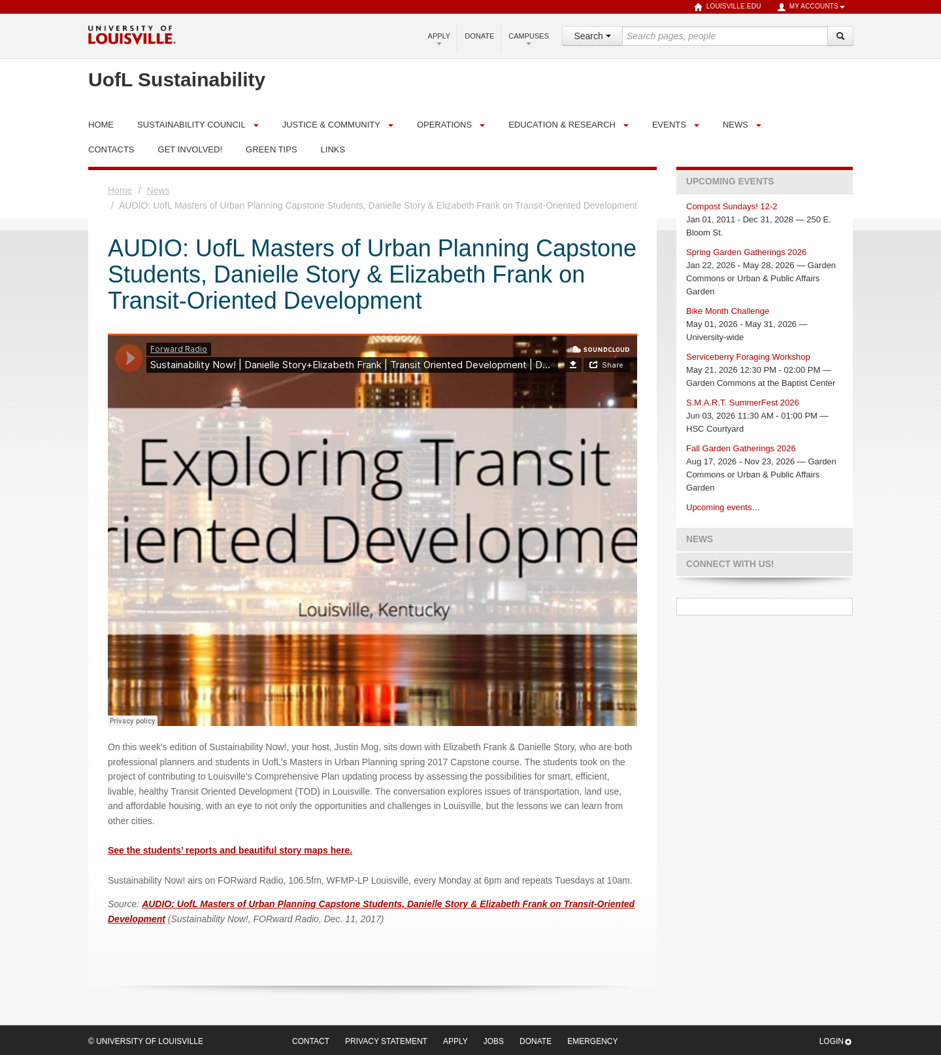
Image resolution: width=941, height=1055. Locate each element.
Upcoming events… (723, 507)
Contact (310, 1041)
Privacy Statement (386, 1041)
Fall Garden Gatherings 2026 (741, 448)
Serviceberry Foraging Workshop (748, 357)
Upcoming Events (730, 181)
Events (669, 125)
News (735, 125)
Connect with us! (730, 564)
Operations (444, 125)
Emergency (592, 1041)
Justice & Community (331, 125)
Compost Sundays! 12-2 (731, 206)
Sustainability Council (191, 125)
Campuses (528, 38)
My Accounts (811, 7)
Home (120, 190)
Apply (439, 38)
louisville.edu (727, 7)
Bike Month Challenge (727, 311)
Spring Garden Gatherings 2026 (746, 252)
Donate (479, 36)
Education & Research (562, 125)
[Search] (840, 36)
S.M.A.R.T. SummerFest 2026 (742, 402)
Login (836, 1041)
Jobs (494, 1041)
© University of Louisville (145, 1041)
